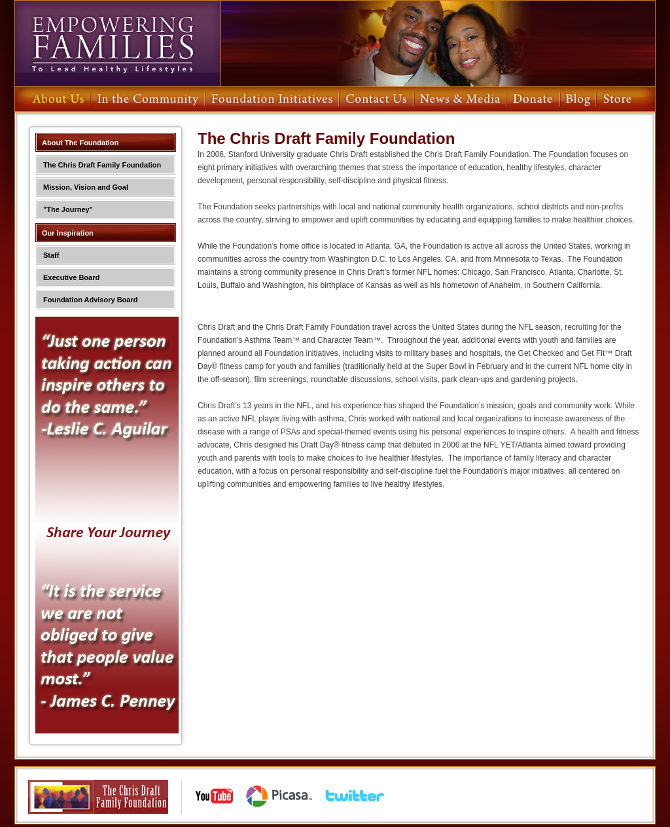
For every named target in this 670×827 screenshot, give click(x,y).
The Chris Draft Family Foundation (102, 165)
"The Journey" (68, 209)
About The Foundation (80, 143)
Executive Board (71, 277)
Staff (51, 255)
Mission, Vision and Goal (85, 187)
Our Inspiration (68, 233)
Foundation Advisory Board (90, 300)
